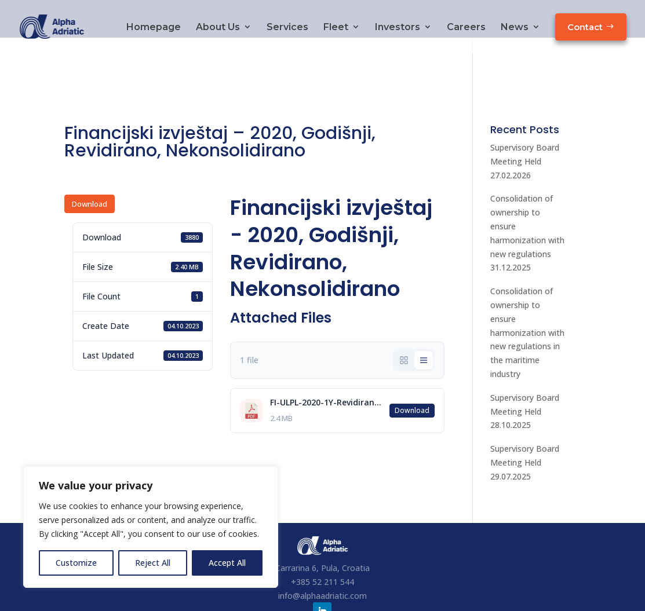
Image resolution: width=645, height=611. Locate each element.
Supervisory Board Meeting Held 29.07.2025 (524, 424)
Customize (76, 562)
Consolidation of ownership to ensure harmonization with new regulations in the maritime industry (527, 295)
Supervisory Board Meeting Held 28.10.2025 (524, 373)
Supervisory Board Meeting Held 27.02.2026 (524, 123)
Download (89, 166)
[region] (150, 527)
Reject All (152, 562)
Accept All (227, 562)
